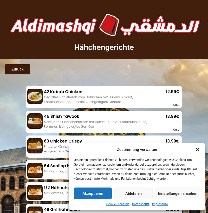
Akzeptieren (92, 193)
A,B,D (176, 105)
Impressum (160, 204)
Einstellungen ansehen (177, 193)
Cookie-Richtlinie (117, 204)
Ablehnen (133, 193)
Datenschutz (141, 204)
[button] (197, 149)
